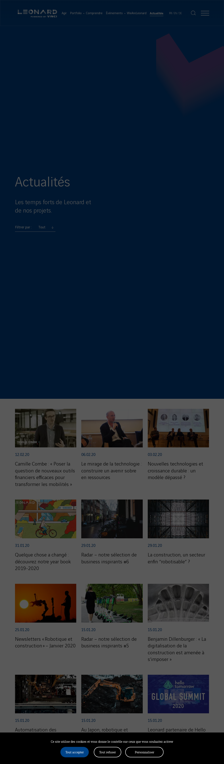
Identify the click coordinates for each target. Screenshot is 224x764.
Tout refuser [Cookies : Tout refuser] (107, 752)
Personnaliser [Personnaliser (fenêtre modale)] (144, 752)
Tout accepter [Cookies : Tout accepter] (74, 752)
